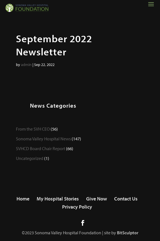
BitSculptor (127, 232)
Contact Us (126, 198)
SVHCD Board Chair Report (40, 148)
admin (26, 64)
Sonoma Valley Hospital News (43, 138)
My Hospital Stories (58, 198)
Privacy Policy (77, 207)
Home (23, 198)
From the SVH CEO (33, 129)
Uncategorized (29, 158)
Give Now (96, 198)
